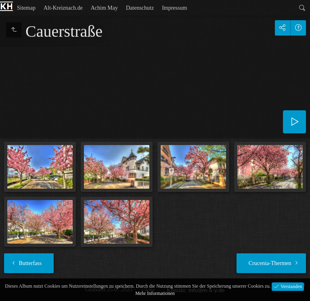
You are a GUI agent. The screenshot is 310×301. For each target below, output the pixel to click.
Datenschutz (140, 8)
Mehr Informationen (155, 293)
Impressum (174, 8)
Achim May (104, 8)
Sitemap (26, 8)
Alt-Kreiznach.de (63, 8)
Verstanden (290, 286)
